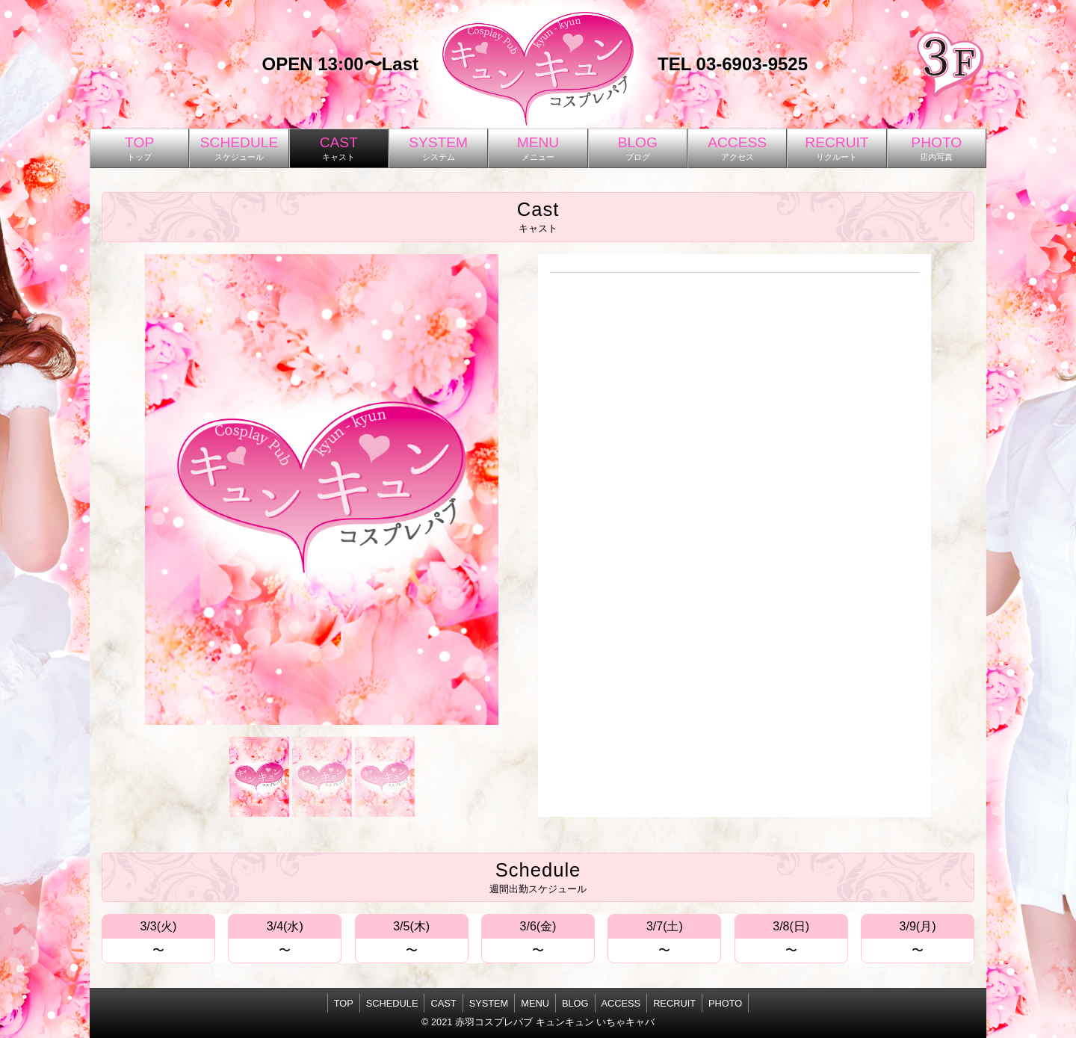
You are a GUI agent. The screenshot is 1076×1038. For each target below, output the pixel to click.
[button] (259, 776)
